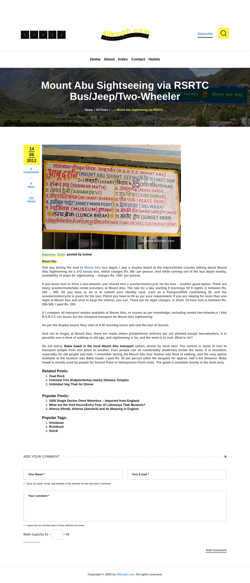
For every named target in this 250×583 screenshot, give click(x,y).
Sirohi (61, 254)
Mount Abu (49, 261)
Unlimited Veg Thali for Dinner (71, 384)
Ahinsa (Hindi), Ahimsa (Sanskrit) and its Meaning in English (94, 409)
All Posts (102, 109)
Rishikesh (56, 426)
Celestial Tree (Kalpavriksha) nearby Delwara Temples (89, 380)
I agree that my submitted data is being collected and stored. (55, 525)
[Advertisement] (125, 8)
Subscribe (205, 34)
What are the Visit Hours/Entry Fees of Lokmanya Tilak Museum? (97, 405)
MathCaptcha (36, 542)
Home (89, 109)
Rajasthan (48, 254)
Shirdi (53, 431)
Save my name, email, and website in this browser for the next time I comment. (69, 483)
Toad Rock (57, 376)
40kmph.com (126, 575)
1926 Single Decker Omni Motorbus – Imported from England (94, 400)
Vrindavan (56, 423)
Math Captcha (33, 534)
